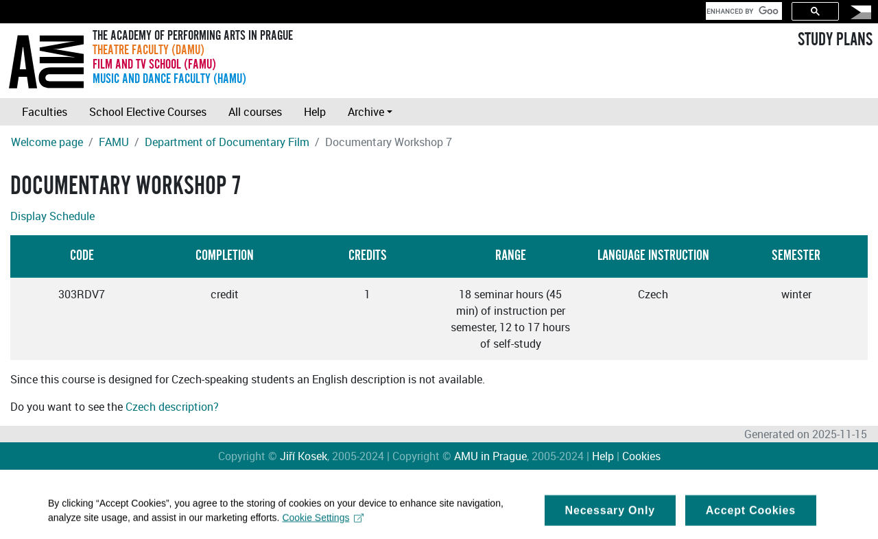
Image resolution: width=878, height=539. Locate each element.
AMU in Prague (490, 456)
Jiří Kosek (303, 456)
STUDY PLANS (835, 39)
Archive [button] (366, 111)
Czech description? (172, 406)
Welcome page (47, 141)
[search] (743, 11)
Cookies (641, 456)
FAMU (114, 141)
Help (315, 111)
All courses (255, 111)
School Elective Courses (147, 111)
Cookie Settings (323, 520)
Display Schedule (52, 216)
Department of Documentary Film (227, 141)
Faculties (44, 111)
